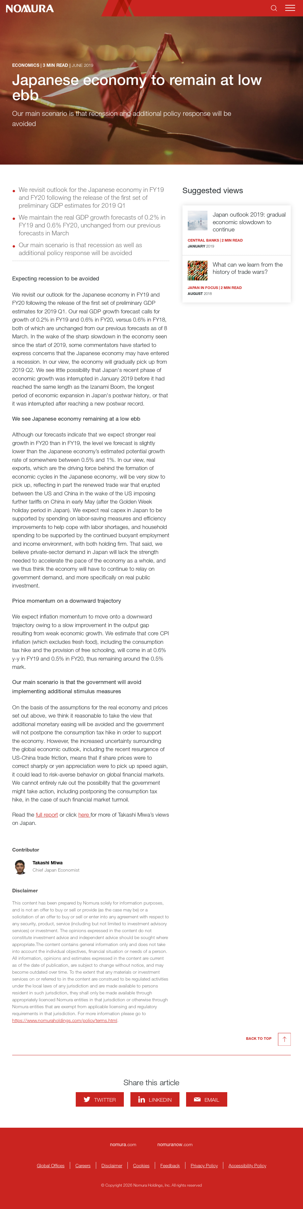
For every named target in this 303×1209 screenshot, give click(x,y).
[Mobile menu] (290, 7)
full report (47, 814)
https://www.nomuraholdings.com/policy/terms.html (64, 1020)
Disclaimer (111, 1165)
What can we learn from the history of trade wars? (248, 268)
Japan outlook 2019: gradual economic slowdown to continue (249, 222)
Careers (83, 1165)
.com (123, 1144)
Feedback (170, 1165)
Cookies (141, 1165)
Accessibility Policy (247, 1165)
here (84, 814)
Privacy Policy (204, 1165)
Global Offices (51, 1165)
